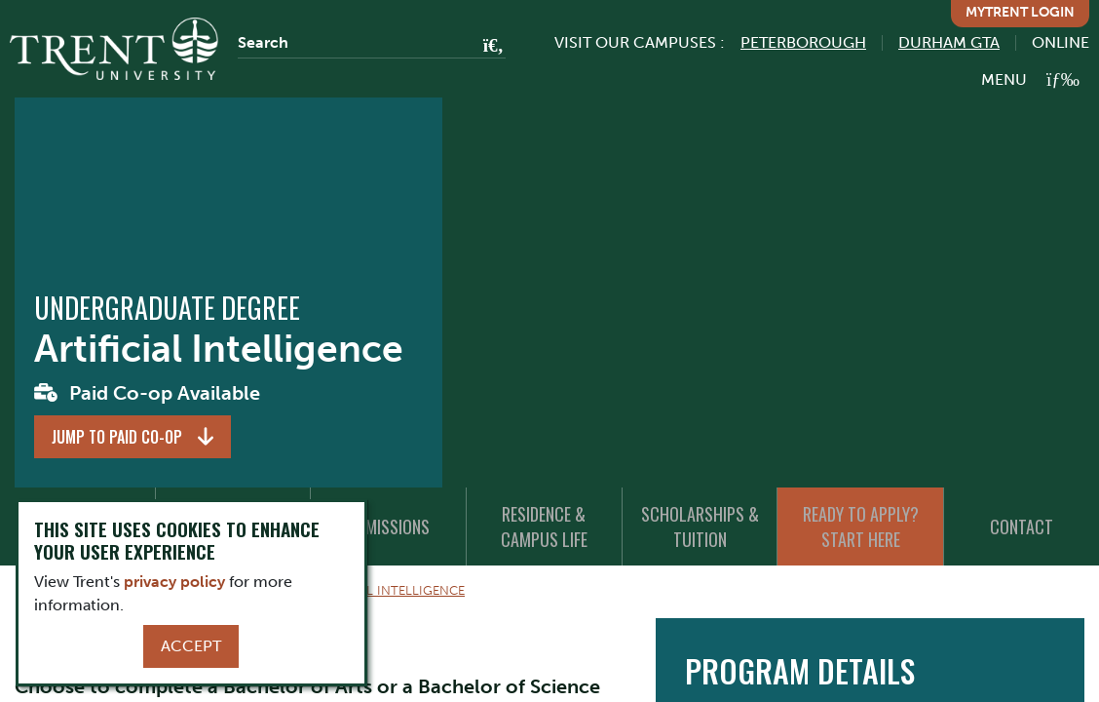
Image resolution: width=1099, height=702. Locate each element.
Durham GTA (949, 42)
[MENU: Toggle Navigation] (1030, 79)
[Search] (372, 42)
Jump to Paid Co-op (117, 436)
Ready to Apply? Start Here (861, 526)
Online (1060, 42)
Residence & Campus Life (544, 526)
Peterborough (803, 42)
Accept (191, 646)
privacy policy (174, 581)
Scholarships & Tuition (700, 526)
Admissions (389, 526)
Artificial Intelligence (386, 590)
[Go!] (488, 46)
